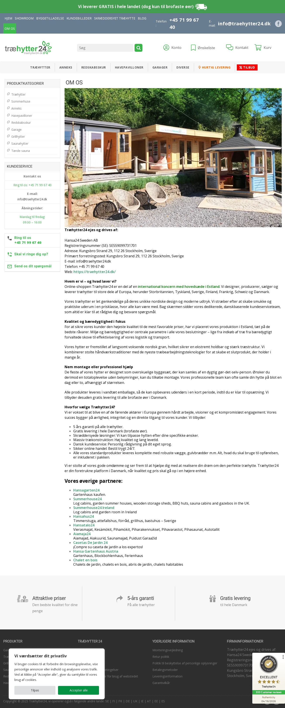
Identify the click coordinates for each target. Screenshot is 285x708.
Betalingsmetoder (165, 670)
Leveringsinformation (167, 676)
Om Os (10, 28)
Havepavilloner (129, 67)
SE (107, 701)
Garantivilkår (161, 683)
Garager (160, 67)
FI (113, 701)
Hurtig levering (214, 67)
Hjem (8, 18)
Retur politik (160, 657)
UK (135, 701)
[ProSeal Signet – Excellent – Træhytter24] (268, 672)
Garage (16, 129)
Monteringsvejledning (167, 650)
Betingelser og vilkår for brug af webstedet (108, 676)
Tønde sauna (20, 151)
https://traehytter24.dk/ (94, 271)
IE (142, 701)
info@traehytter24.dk (244, 23)
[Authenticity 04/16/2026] (268, 699)
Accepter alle (79, 690)
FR (120, 701)
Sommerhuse (20, 101)
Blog (142, 18)
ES (163, 701)
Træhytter (40, 67)
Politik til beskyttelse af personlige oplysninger (184, 663)
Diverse (182, 67)
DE (128, 701)
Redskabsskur (93, 67)
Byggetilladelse (50, 18)
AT (149, 701)
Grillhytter (18, 136)
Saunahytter (19, 143)
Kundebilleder (79, 18)
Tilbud (247, 67)
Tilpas (35, 690)
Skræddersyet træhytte (114, 18)
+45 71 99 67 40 (184, 23)
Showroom (24, 18)
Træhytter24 (38, 701)
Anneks (65, 67)
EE (156, 701)
